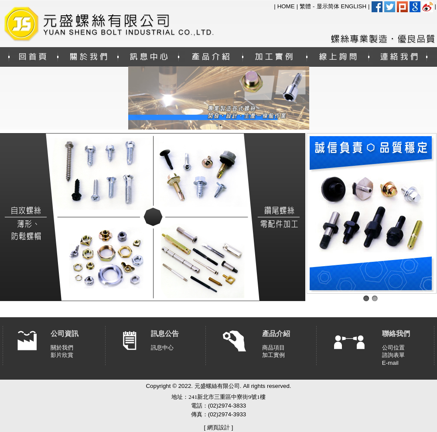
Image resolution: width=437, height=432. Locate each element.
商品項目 (273, 347)
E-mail (390, 363)
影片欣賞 (62, 355)
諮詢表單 (393, 355)
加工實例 (273, 355)
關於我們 (62, 347)
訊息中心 (162, 347)
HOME (286, 6)
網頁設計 (218, 427)
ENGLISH (354, 6)
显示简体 (328, 6)
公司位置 (393, 347)
